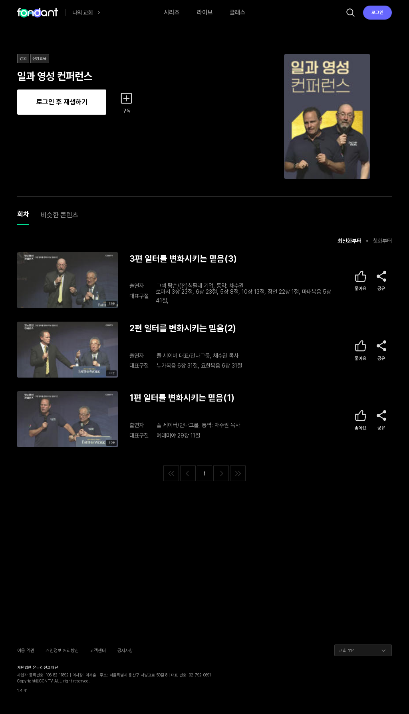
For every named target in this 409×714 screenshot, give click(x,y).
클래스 (237, 12)
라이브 (204, 12)
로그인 (377, 12)
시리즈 (171, 12)
